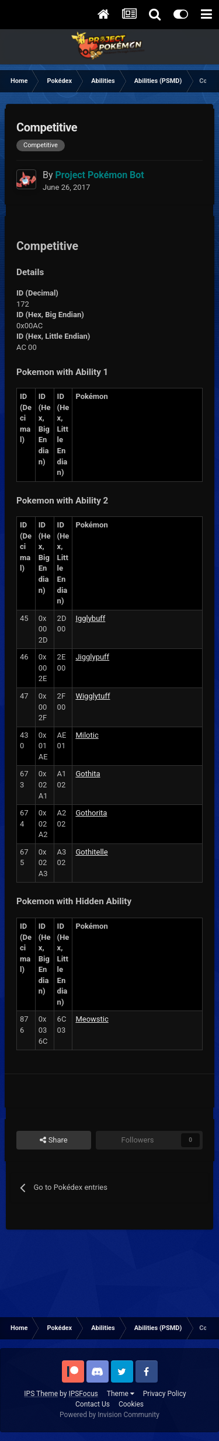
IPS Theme (41, 1394)
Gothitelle (91, 852)
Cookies (131, 1404)
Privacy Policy (164, 1394)
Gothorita (91, 812)
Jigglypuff (92, 656)
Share (53, 1140)
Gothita (87, 773)
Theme (120, 1394)
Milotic (86, 735)
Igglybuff (90, 618)
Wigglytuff (92, 696)
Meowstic (91, 1019)
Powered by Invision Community (109, 1415)
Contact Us (92, 1404)
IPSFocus (83, 1394)
